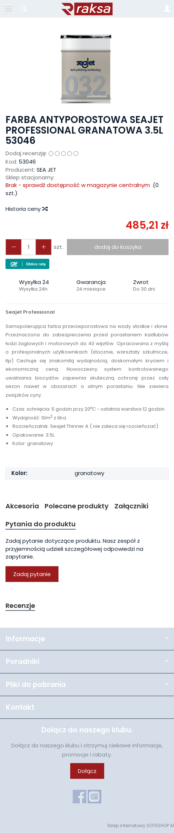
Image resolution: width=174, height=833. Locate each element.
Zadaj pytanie (32, 574)
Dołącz (87, 771)
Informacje (87, 639)
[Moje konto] (167, 9)
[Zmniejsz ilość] (43, 247)
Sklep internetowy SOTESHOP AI (140, 825)
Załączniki (131, 506)
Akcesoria (22, 506)
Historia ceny (26, 209)
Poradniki (87, 661)
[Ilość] (28, 247)
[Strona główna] (87, 9)
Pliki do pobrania (87, 685)
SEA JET (46, 169)
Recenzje (20, 605)
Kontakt (20, 707)
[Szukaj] (24, 9)
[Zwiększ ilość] (13, 247)
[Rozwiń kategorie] (8, 9)
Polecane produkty (77, 506)
